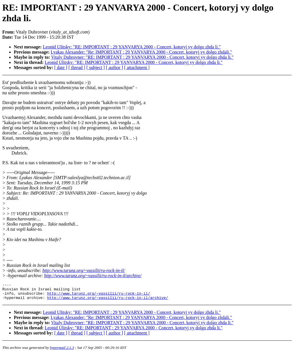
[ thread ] (76, 67)
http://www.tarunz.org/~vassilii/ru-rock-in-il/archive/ (93, 275)
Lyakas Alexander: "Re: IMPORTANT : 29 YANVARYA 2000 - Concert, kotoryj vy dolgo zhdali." (141, 52)
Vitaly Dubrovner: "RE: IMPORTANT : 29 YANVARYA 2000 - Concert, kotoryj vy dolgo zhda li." (142, 57)
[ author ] (114, 67)
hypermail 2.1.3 (62, 351)
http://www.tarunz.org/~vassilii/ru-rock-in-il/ (83, 270)
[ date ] (60, 67)
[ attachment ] (137, 67)
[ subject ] (95, 67)
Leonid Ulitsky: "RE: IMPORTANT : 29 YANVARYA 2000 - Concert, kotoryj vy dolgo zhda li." (131, 46)
